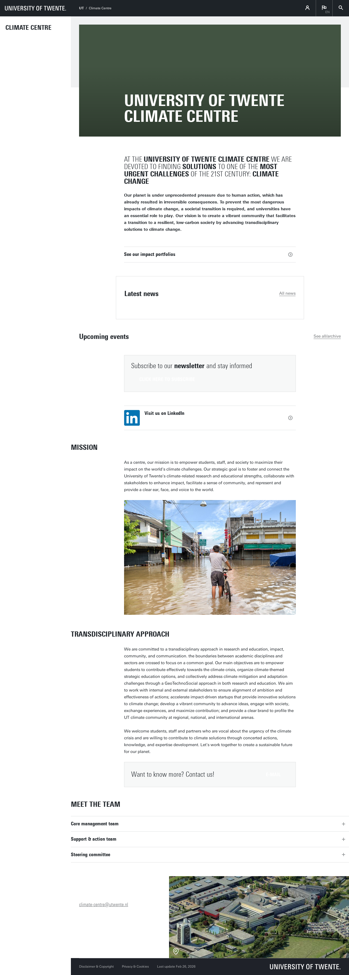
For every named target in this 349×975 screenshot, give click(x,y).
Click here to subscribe (167, 379)
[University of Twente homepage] (35, 8)
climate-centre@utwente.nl (103, 905)
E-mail (273, 775)
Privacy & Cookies (135, 966)
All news (287, 293)
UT (81, 8)
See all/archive (327, 336)
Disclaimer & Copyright (96, 966)
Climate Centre (28, 28)
